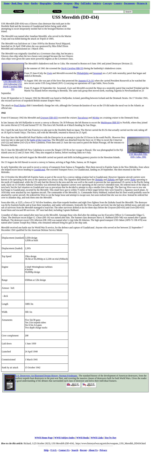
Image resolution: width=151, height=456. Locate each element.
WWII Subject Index (64, 437)
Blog (77, 3)
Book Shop (17, 3)
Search (75, 450)
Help (46, 450)
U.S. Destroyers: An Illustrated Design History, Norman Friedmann (46, 375)
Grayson (44, 117)
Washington (106, 122)
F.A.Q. (54, 450)
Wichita (95, 117)
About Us (93, 450)
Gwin (49, 73)
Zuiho (133, 179)
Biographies (45, 3)
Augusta (82, 80)
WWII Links (97, 437)
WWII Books (82, 437)
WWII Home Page (44, 437)
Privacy (103, 450)
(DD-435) (53, 117)
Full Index (86, 3)
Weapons (68, 3)
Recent (83, 450)
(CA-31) (90, 80)
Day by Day (110, 437)
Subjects (97, 3)
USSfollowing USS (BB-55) (13, 80)
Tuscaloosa (82, 117)
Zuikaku (111, 179)
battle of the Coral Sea (40, 140)
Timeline (57, 3)
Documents (129, 3)
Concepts (107, 3)
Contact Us (64, 450)
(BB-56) (116, 122)
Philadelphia (83, 73)
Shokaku (99, 179)
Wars (26, 3)
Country (118, 3)
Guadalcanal (39, 169)
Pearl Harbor (20, 105)
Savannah (97, 73)
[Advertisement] (113, 40)
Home (7, 3)
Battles (34, 3)
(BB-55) (79, 68)
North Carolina (68, 68)
